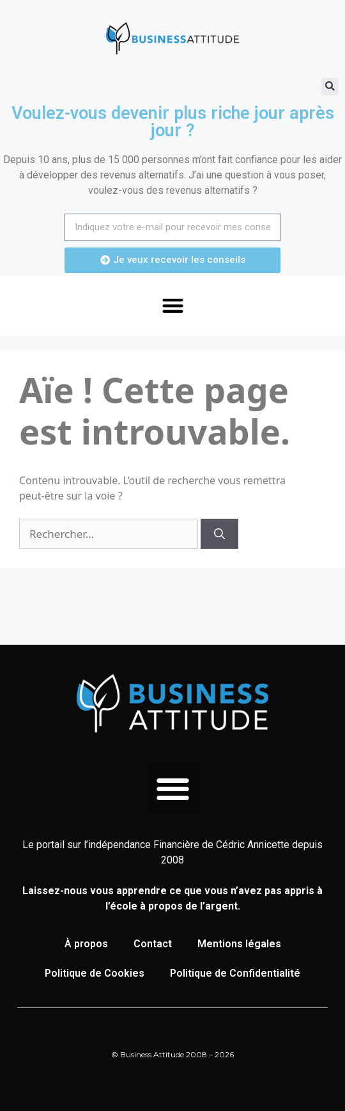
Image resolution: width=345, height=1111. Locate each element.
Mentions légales (239, 944)
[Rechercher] (219, 534)
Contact (153, 944)
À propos (86, 944)
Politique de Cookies (94, 973)
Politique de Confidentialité (235, 973)
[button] (330, 86)
